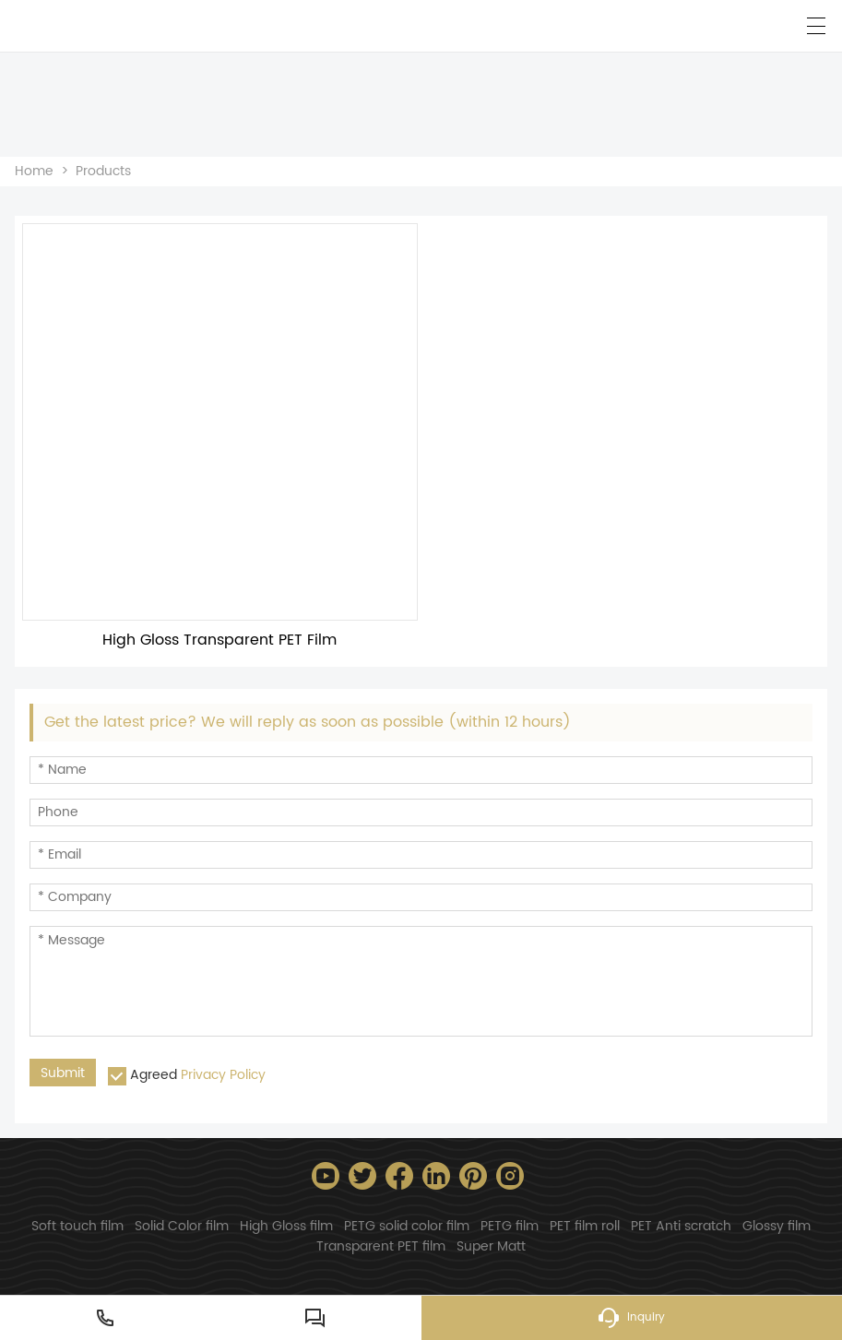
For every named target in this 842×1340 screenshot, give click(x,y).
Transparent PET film (380, 1246)
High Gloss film (286, 1226)
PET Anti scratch (681, 1226)
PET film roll (585, 1226)
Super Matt (491, 1246)
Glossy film (776, 1226)
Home (34, 171)
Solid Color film (182, 1226)
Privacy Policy (223, 1074)
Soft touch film (77, 1226)
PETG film (509, 1226)
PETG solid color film (406, 1226)
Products (103, 171)
